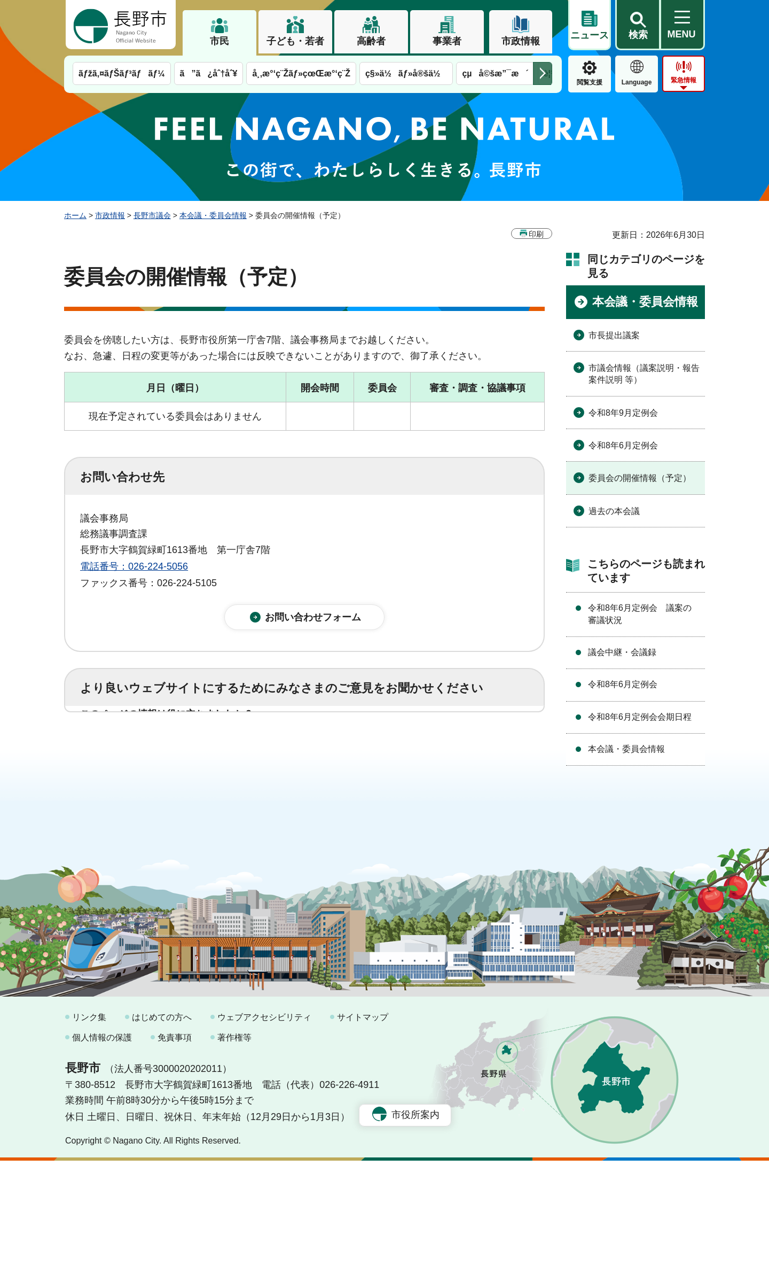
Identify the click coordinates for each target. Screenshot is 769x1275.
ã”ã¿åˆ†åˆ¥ (209, 73)
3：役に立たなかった (308, 748)
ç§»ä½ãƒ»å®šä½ (406, 73)
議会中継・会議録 (622, 652)
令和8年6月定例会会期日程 (640, 716)
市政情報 (520, 41)
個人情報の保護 (102, 1151)
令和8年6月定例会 (623, 445)
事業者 (447, 41)
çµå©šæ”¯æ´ (495, 73)
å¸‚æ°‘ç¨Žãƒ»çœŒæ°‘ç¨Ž (301, 73)
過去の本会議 (614, 511)
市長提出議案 (614, 335)
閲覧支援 (589, 82)
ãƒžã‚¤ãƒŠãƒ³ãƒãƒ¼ (122, 73)
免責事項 (175, 1151)
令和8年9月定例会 (623, 412)
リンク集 (89, 1131)
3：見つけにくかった (336, 795)
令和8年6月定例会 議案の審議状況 (640, 613)
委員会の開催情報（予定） (639, 478)
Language (637, 82)
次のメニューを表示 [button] (542, 73)
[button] (637, 25)
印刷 (536, 234)
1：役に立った (127, 748)
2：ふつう (210, 748)
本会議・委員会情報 (213, 215)
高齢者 (371, 41)
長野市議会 (152, 215)
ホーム (75, 215)
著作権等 (234, 1151)
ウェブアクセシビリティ (264, 1131)
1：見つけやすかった (142, 795)
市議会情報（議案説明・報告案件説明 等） (644, 373)
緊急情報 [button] (683, 80)
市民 (219, 41)
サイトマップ (362, 1131)
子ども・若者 (295, 41)
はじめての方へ (162, 1131)
